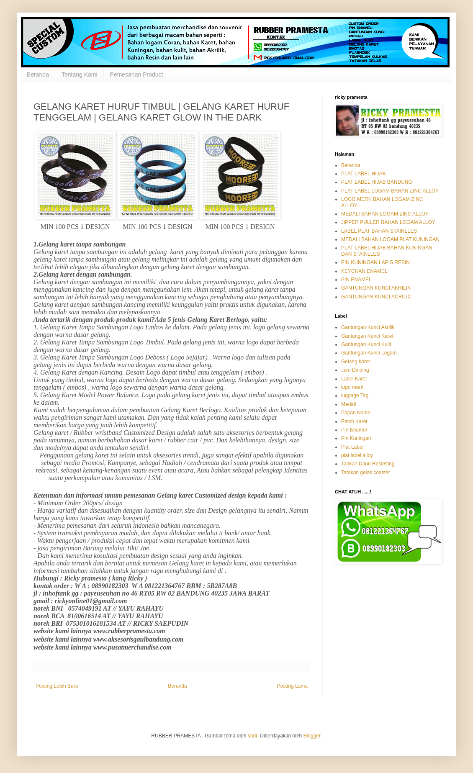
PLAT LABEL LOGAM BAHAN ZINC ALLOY (390, 191)
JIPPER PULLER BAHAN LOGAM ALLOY (388, 222)
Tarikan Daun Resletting (367, 464)
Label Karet (354, 379)
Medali (348, 404)
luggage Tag (354, 395)
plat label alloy (357, 455)
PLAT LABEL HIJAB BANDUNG (376, 182)
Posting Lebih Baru (57, 686)
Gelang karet (355, 362)
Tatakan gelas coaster (365, 472)
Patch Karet (354, 421)
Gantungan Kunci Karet (367, 336)
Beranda (38, 74)
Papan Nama (355, 413)
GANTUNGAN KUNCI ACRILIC (376, 297)
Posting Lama (292, 686)
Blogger (312, 736)
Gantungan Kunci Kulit (366, 344)
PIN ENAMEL (356, 279)
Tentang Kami (80, 74)
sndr (252, 736)
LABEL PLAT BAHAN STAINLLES (379, 231)
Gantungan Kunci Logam (369, 353)
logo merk (352, 387)
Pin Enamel (354, 430)
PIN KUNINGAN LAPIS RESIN (375, 262)
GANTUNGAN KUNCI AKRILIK (376, 288)
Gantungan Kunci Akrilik (367, 327)
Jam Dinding (355, 370)
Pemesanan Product (136, 74)
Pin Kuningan (356, 438)
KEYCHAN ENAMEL (364, 271)
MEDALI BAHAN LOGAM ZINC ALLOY (385, 214)
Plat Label (352, 447)
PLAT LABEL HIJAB (363, 174)
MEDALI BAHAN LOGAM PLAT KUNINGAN (390, 239)
